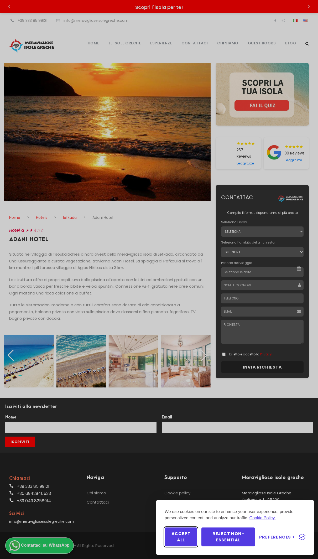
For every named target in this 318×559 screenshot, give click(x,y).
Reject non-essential (228, 537)
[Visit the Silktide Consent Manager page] (302, 537)
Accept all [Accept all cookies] (181, 537)
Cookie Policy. (262, 518)
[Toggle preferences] (277, 537)
